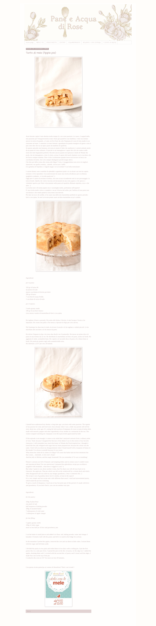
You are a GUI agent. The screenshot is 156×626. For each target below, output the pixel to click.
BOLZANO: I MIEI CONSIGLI (92, 42)
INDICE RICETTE (51, 42)
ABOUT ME (40, 42)
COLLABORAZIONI (74, 42)
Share (28, 611)
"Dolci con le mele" (67, 567)
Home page (29, 42)
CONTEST (62, 42)
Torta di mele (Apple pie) (41, 53)
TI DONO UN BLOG (109, 42)
